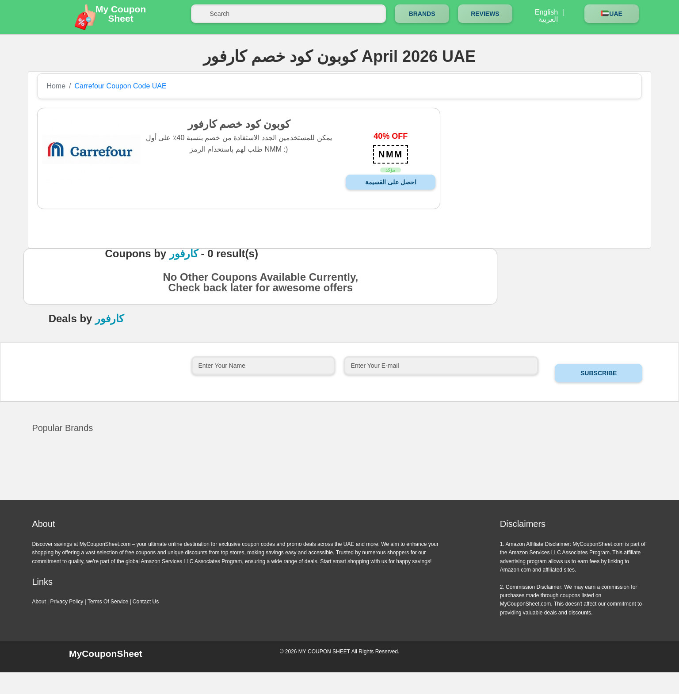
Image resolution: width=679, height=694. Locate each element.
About (39, 602)
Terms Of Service (108, 602)
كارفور (183, 253)
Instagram (573, 656)
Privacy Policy (67, 602)
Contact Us (146, 602)
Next (350, 498)
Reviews (485, 13)
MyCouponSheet (105, 653)
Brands (422, 13)
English (546, 12)
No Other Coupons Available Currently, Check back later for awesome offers (260, 285)
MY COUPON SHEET (324, 651)
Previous (329, 498)
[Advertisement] (539, 170)
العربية (548, 19)
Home (55, 86)
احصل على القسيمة (390, 182)
